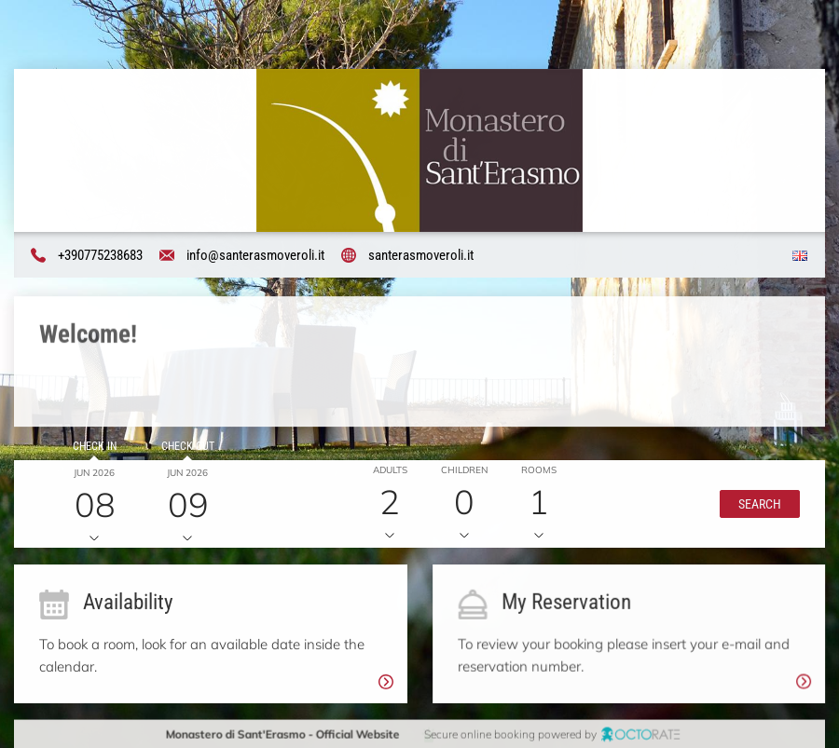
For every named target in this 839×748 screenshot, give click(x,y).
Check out (186, 447)
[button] (759, 504)
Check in (94, 447)
